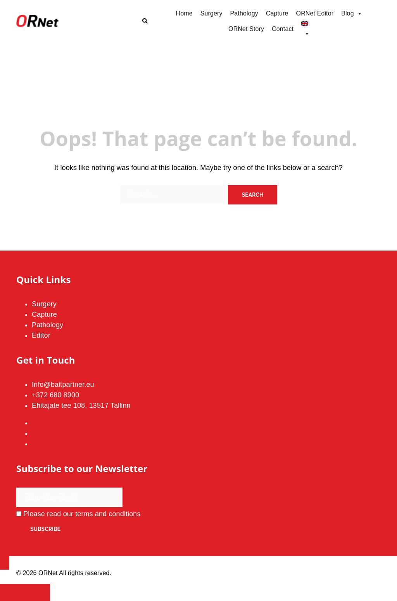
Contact (282, 29)
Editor (41, 335)
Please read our (78, 514)
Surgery (211, 13)
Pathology (244, 13)
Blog (351, 13)
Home (184, 13)
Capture (277, 13)
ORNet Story (246, 29)
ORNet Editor (315, 13)
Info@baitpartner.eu (63, 384)
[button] (145, 21)
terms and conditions (108, 514)
